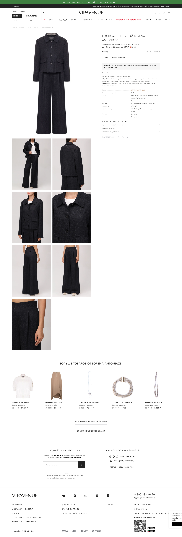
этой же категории (110, 67)
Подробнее (109, 2)
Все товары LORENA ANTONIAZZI (91, 421)
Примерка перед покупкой (26, 517)
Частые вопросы (71, 509)
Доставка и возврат (22, 509)
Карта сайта (140, 509)
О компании (68, 505)
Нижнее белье (105, 20)
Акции (149, 20)
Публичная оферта (144, 505)
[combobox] (131, 57)
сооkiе (136, 520)
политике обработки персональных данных (61, 478)
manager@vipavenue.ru (124, 460)
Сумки (74, 20)
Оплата (16, 513)
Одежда (63, 20)
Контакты (17, 505)
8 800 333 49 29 (153, 6)
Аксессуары (87, 20)
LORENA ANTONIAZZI (138, 90)
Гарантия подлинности (74, 513)
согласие (53, 473)
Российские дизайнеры (129, 20)
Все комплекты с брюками (91, 431)
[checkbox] (63, 475)
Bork (167, 20)
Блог (158, 20)
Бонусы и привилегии (24, 521)
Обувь (52, 20)
